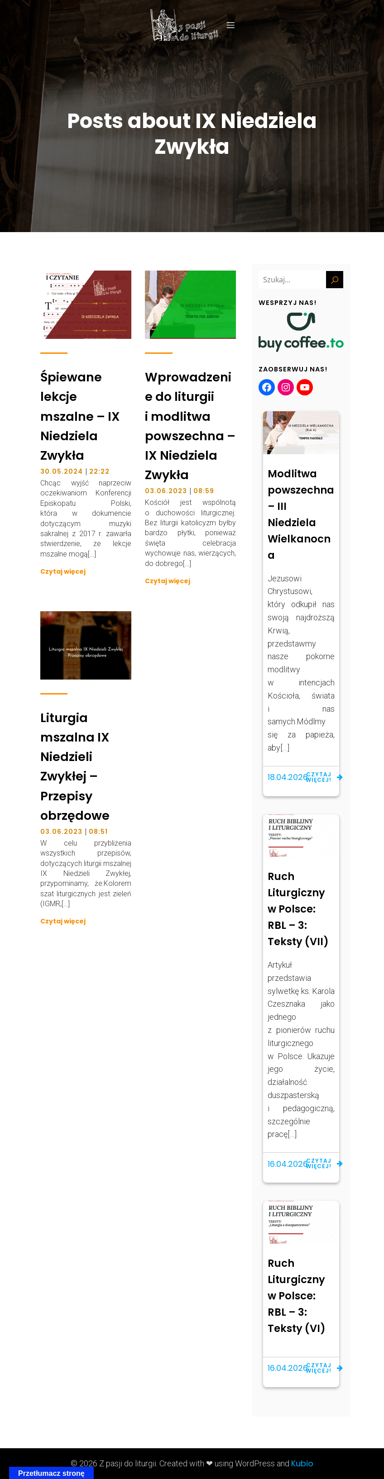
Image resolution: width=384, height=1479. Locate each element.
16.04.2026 (288, 1164)
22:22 (99, 471)
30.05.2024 (61, 471)
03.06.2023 (166, 490)
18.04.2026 (288, 777)
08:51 (98, 831)
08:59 (203, 490)
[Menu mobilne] (230, 25)
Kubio (302, 1463)
